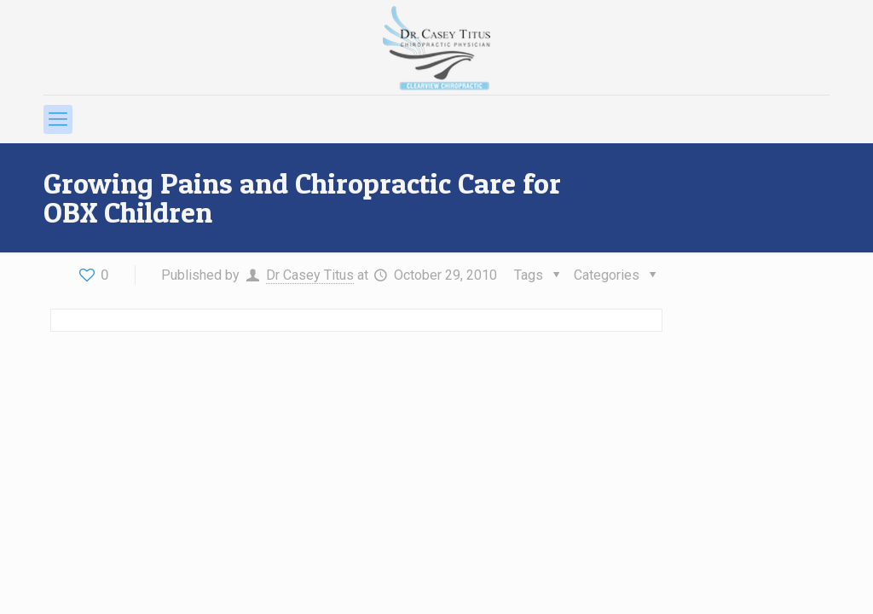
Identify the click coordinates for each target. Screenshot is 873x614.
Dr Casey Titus (310, 275)
